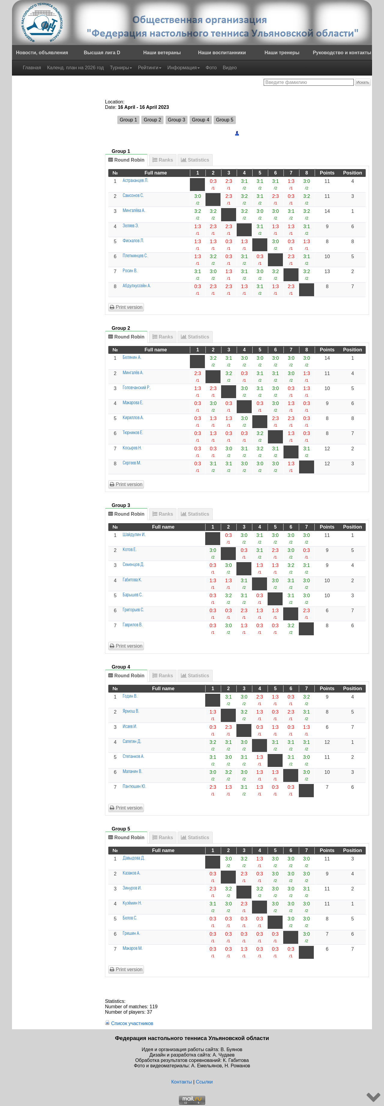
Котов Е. (129, 549)
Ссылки (204, 1081)
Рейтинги (149, 67)
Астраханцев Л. (135, 180)
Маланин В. (132, 771)
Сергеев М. (132, 463)
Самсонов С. (133, 195)
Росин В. (130, 271)
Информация (183, 67)
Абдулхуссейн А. (137, 286)
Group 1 (128, 119)
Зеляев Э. (131, 226)
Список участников (132, 1023)
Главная (32, 67)
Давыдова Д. (134, 858)
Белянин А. (132, 357)
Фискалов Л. (133, 241)
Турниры (121, 67)
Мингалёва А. (134, 210)
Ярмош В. (131, 711)
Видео (230, 67)
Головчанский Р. (136, 388)
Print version (126, 307)
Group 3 (176, 119)
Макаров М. (132, 948)
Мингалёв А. (133, 373)
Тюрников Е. (133, 433)
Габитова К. (132, 580)
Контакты (181, 1081)
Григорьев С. (133, 610)
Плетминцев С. (135, 256)
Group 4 (200, 119)
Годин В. (130, 696)
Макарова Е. (133, 403)
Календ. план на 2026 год (75, 67)
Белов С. (130, 918)
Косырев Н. (132, 448)
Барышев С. (132, 595)
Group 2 (152, 119)
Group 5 (224, 119)
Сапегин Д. (132, 741)
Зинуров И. (132, 888)
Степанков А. (133, 756)
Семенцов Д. (133, 564)
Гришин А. (131, 933)
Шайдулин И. (134, 534)
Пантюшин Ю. (134, 786)
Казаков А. (131, 873)
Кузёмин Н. (132, 903)
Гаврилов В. (132, 625)
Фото (211, 67)
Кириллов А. (133, 418)
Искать (362, 82)
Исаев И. (130, 726)
